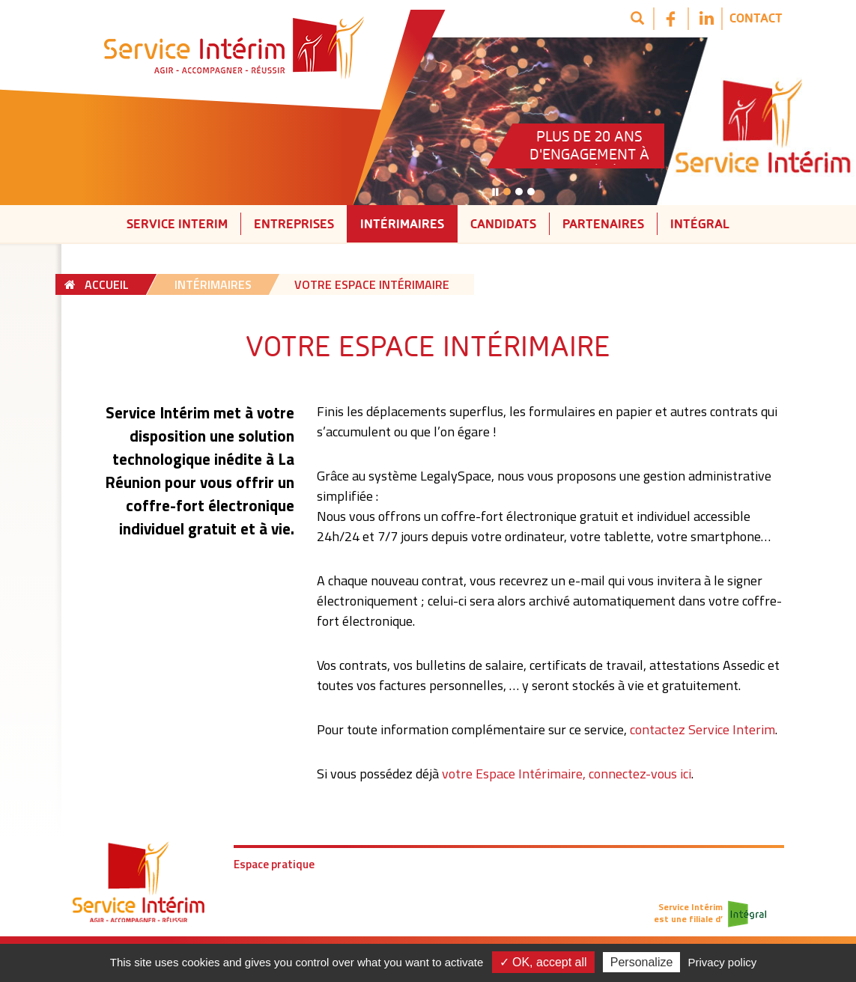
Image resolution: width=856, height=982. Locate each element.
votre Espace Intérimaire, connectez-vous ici (566, 773)
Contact (756, 17)
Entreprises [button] (294, 223)
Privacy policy (722, 962)
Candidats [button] (503, 223)
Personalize (641, 962)
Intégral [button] (699, 223)
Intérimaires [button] (402, 223)
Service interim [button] (177, 223)
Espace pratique (274, 864)
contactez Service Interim (702, 729)
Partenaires (603, 223)
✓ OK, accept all (543, 962)
